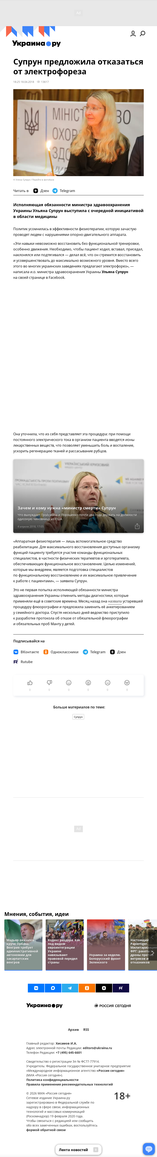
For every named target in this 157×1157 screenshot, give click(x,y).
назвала (115, 601)
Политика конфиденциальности (52, 1080)
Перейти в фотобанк (43, 179)
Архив (73, 1029)
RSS (86, 1029)
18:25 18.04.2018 (23, 81)
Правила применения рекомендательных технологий (69, 1084)
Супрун (78, 716)
